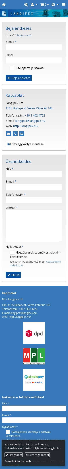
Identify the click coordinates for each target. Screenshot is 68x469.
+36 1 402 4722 (35, 115)
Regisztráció (24, 35)
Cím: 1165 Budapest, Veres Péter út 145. (26, 305)
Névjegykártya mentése (25, 144)
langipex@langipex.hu (30, 121)
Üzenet (12, 208)
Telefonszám (16, 195)
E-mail (11, 42)
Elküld (13, 275)
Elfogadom (13, 454)
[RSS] (21, 134)
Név (9, 169)
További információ (16, 461)
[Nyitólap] (4, 5)
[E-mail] (8, 134)
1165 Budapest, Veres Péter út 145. (29, 108)
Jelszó (10, 55)
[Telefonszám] (15, 134)
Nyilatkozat (15, 247)
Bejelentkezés (18, 78)
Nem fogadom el (37, 454)
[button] (63, 5)
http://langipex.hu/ (25, 126)
